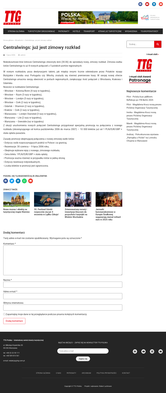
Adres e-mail (10, 291)
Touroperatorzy (149, 31)
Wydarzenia (131, 31)
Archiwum (86, 373)
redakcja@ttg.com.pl (17, 361)
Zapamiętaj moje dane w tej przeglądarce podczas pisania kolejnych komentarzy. (46, 314)
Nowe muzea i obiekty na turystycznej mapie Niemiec (16, 210)
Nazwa (7, 280)
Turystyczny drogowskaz (41, 31)
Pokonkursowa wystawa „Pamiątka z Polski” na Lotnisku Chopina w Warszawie (142, 137)
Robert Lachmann (105, 386)
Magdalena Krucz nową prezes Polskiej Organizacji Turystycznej (141, 115)
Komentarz (9, 244)
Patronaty (63, 31)
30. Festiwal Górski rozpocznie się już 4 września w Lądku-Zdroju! (46, 212)
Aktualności (19, 40)
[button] (5, 181)
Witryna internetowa (13, 303)
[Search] (157, 44)
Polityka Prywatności (106, 373)
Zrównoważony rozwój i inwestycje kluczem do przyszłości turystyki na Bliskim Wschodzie (76, 213)
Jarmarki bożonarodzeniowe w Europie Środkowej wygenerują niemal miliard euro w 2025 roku (108, 214)
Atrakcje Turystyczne (110, 31)
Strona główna (16, 31)
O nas (58, 373)
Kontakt (126, 373)
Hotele (76, 31)
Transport (89, 31)
